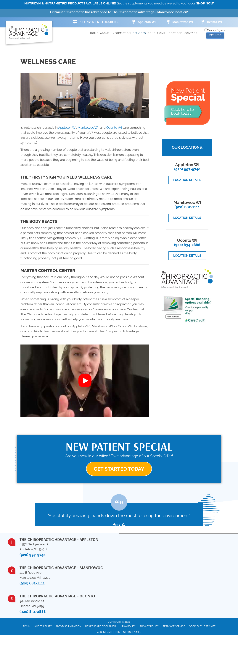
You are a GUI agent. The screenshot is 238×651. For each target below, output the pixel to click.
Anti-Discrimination (68, 626)
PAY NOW (215, 35)
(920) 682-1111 (187, 207)
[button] (84, 380)
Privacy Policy (149, 626)
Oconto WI (114, 127)
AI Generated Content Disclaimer (119, 632)
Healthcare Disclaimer (100, 626)
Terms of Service (174, 626)
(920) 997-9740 (187, 169)
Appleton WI (67, 127)
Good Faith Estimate (202, 626)
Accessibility (43, 626)
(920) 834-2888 (187, 245)
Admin (26, 626)
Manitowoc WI (88, 127)
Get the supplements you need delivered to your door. (119, 3)
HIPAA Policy (128, 626)
